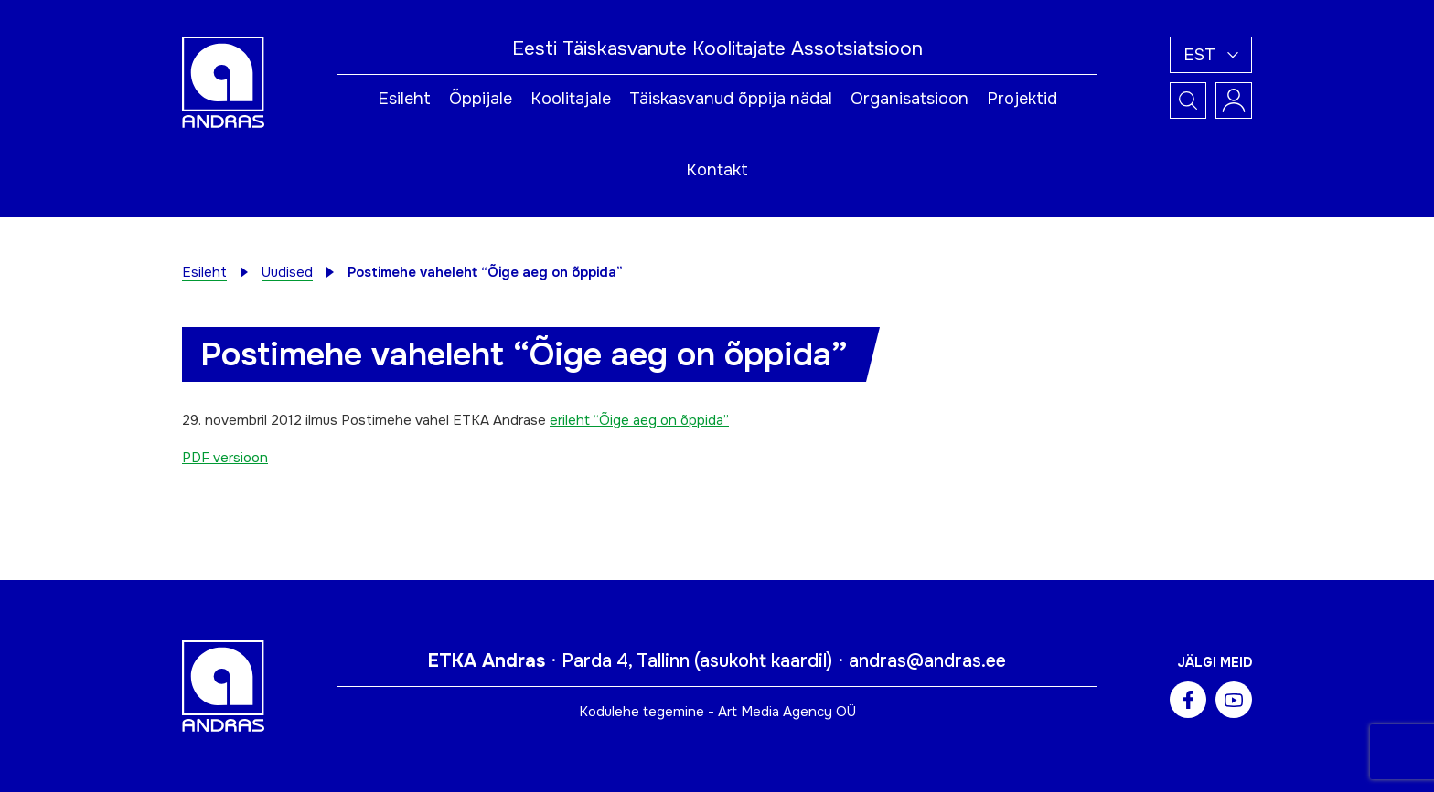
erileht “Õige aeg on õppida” (639, 420)
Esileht (404, 99)
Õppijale (480, 99)
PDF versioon (225, 458)
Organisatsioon (909, 99)
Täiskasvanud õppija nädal (730, 99)
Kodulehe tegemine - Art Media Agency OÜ (717, 711)
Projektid (1022, 99)
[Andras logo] (223, 81)
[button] (1211, 55)
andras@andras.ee (927, 660)
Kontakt (717, 170)
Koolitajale (570, 99)
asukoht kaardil (763, 660)
